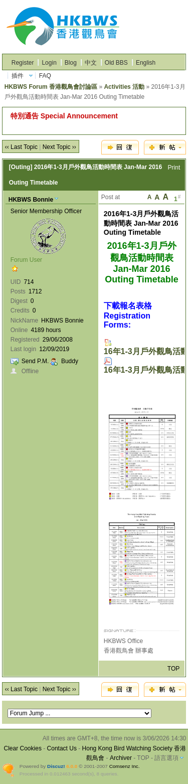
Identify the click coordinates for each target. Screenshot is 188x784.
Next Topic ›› (59, 146)
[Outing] (21, 167)
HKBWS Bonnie (31, 199)
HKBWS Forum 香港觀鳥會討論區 (51, 86)
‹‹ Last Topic (21, 146)
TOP (173, 668)
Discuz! (56, 766)
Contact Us (62, 748)
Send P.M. (35, 361)
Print (174, 167)
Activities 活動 (124, 86)
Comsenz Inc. (124, 766)
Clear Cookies (23, 748)
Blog (71, 62)
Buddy (69, 361)
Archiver (121, 757)
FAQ (45, 75)
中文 (91, 62)
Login (49, 62)
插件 (18, 75)
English (145, 62)
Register (23, 62)
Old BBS (116, 62)
